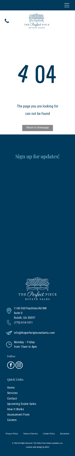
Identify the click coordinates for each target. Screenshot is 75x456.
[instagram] (19, 365)
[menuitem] (24, 387)
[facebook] (11, 365)
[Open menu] (66, 5)
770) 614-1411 (24, 322)
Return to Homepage (37, 127)
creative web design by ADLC (37, 447)
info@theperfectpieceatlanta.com (34, 332)
